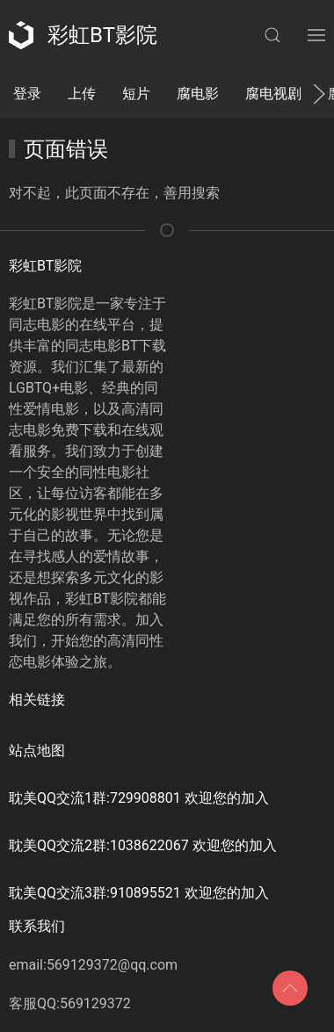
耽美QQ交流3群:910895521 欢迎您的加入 (139, 892)
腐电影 (198, 93)
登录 (27, 93)
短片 (136, 93)
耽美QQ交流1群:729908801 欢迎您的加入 (139, 798)
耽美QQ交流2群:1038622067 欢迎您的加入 (143, 845)
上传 (82, 93)
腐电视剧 (273, 93)
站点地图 (37, 750)
